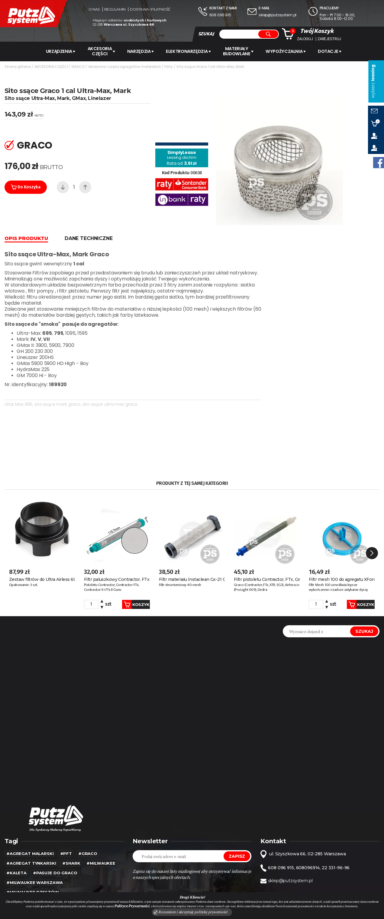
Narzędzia (140, 51)
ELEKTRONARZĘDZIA (189, 51)
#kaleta (16, 812)
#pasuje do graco (55, 812)
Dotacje (335, 51)
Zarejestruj (329, 39)
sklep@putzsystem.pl (277, 15)
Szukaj (364, 571)
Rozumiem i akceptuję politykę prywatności (190, 912)
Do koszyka (25, 186)
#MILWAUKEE (100, 802)
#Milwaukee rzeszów (32, 831)
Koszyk (129, 543)
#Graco (87, 793)
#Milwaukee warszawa (34, 822)
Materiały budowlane (241, 51)
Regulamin (115, 9)
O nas (94, 9)
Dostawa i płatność (150, 9)
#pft (66, 793)
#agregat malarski (30, 793)
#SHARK (71, 802)
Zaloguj (305, 39)
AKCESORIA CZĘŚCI (99, 51)
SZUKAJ (206, 34)
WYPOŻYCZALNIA (290, 51)
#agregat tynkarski (31, 802)
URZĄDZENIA (56, 51)
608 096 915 (220, 15)
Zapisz (237, 796)
